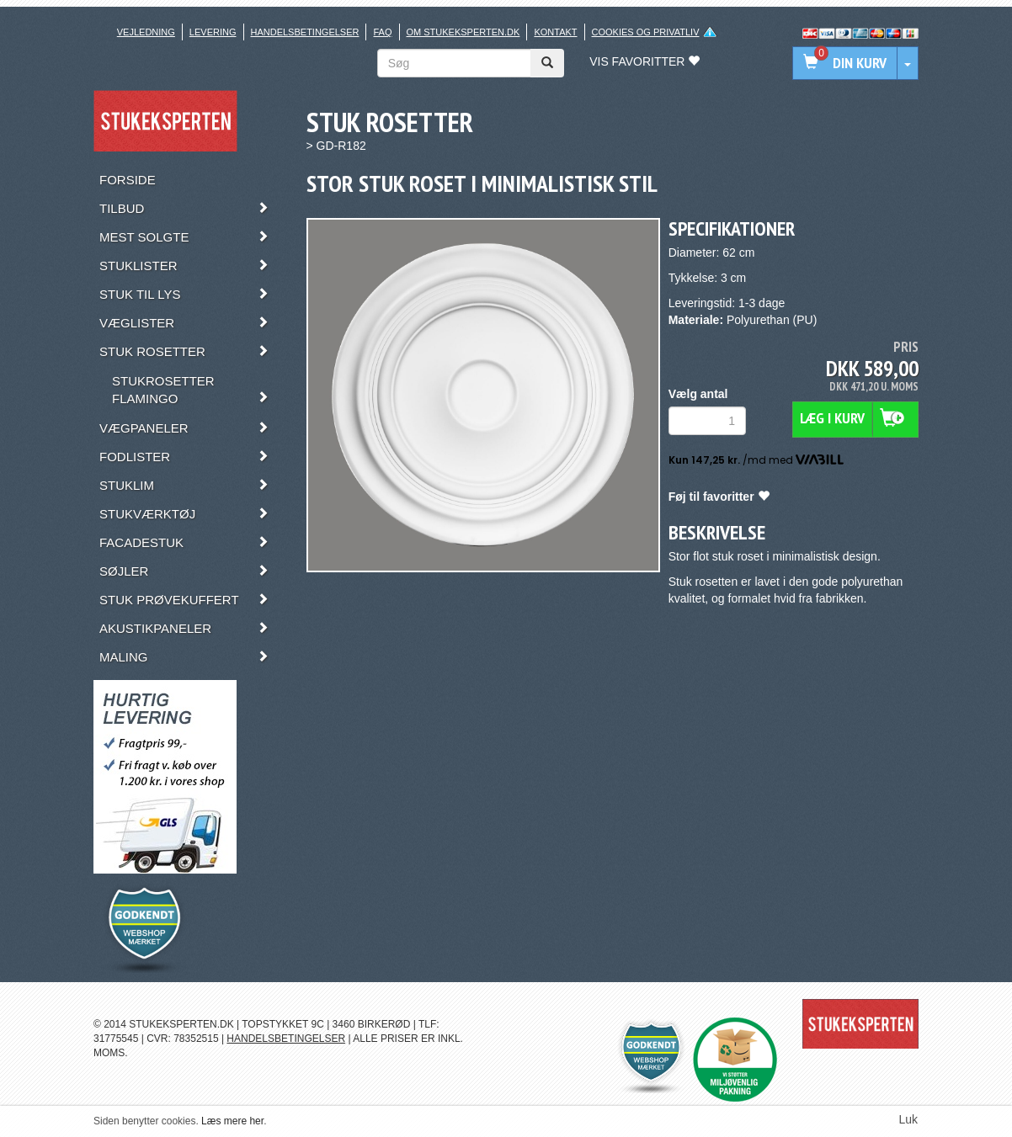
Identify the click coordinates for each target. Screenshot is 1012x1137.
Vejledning (146, 32)
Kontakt (555, 32)
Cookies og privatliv (646, 32)
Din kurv (845, 59)
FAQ (382, 32)
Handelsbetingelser (305, 32)
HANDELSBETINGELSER (285, 1038)
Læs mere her (232, 1121)
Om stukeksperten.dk (463, 32)
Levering (213, 32)
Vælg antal (698, 394)
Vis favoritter (644, 61)
